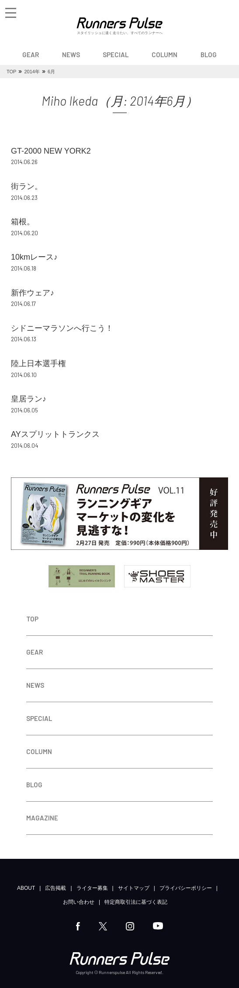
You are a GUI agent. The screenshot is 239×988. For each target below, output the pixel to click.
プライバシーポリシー (185, 888)
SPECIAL (115, 54)
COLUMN (164, 54)
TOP (32, 619)
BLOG (209, 54)
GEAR (30, 54)
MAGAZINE (42, 818)
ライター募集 (92, 888)
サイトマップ (133, 888)
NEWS (71, 54)
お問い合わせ (78, 902)
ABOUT (26, 888)
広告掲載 (55, 888)
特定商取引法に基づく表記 (135, 902)
